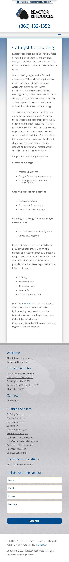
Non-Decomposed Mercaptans (22, 441)
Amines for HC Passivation (20, 445)
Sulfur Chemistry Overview (20, 373)
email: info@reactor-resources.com (34, 2)
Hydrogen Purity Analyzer (20, 437)
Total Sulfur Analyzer (17, 433)
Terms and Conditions (18, 362)
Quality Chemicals (16, 418)
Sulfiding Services (15, 414)
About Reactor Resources (19, 358)
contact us (29, 303)
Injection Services (15, 421)
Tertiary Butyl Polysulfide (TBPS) (23, 385)
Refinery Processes (16, 448)
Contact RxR (13, 400)
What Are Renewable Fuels (20, 464)
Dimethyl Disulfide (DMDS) (20, 377)
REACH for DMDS (15, 389)
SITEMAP (42, 544)
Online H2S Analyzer (17, 429)
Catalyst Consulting (16, 452)
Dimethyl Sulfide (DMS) (18, 381)
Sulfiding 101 (13, 425)
